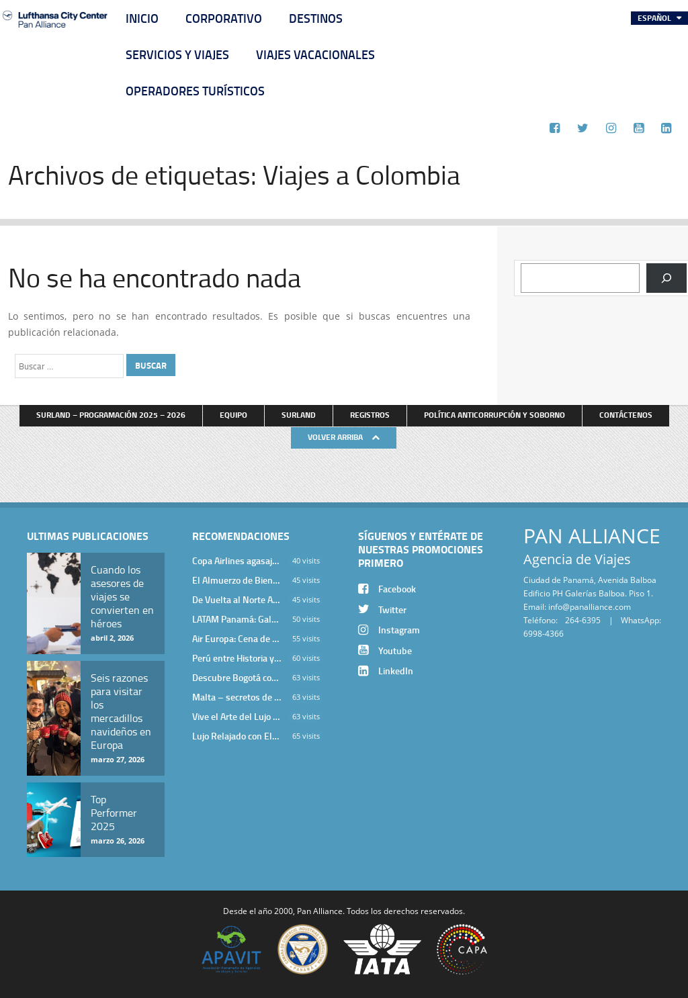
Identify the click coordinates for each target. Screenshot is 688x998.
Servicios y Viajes (177, 54)
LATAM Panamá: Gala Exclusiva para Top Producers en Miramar (237, 619)
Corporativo (223, 18)
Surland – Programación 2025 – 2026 (110, 414)
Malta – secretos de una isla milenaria (237, 696)
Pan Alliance (320, 910)
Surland (299, 414)
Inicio (142, 18)
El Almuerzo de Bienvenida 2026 (237, 580)
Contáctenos (625, 414)
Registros (370, 414)
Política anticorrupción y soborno (494, 414)
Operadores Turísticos (195, 90)
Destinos (316, 18)
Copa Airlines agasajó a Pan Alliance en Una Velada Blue (237, 560)
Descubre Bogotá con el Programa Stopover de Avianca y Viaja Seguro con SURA (237, 677)
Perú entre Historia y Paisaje (237, 657)
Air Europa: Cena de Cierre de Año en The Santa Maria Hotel (237, 638)
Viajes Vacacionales (315, 54)
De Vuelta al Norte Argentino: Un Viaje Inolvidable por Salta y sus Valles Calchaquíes (237, 599)
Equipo (233, 414)
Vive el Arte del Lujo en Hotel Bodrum (237, 716)
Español (655, 18)
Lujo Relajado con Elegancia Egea (237, 735)
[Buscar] (666, 278)
